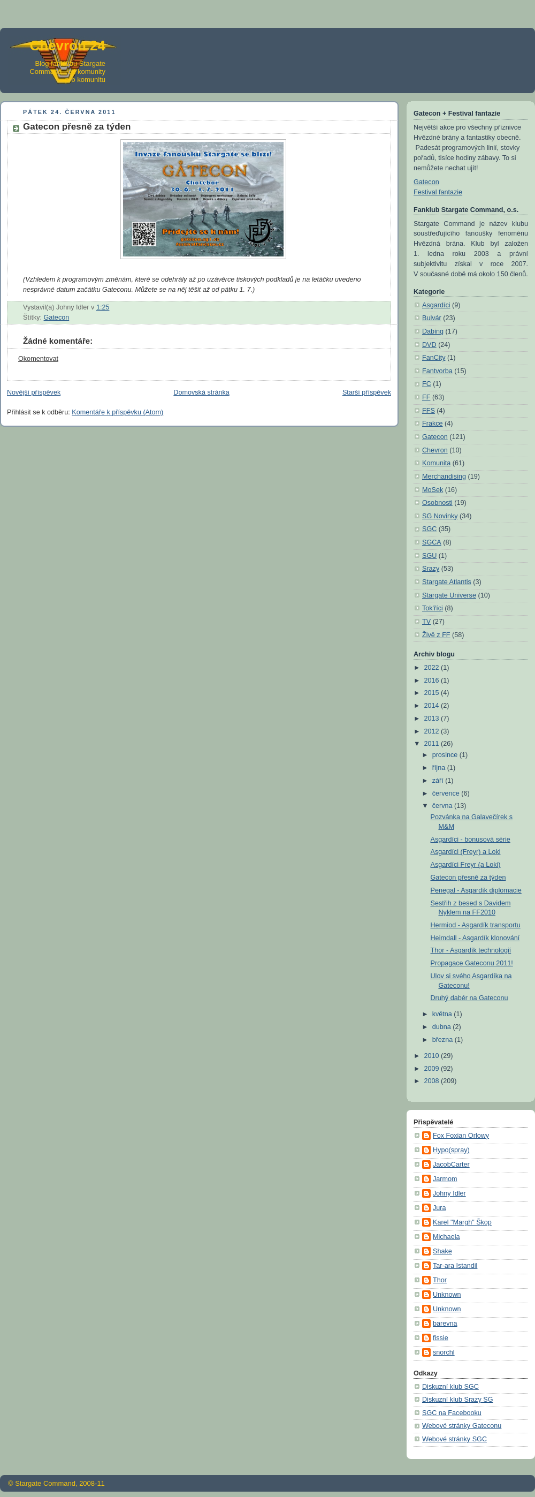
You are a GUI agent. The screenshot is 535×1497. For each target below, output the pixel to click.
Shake (442, 1251)
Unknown (447, 1294)
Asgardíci (436, 305)
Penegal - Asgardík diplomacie (476, 890)
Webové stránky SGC (454, 1439)
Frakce (432, 423)
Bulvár (431, 318)
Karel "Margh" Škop (462, 1222)
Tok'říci (432, 608)
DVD (429, 345)
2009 (432, 1068)
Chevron (435, 450)
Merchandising (444, 476)
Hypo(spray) (451, 1150)
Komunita (436, 463)
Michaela (446, 1237)
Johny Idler (449, 1193)
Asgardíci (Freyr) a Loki (466, 852)
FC (426, 384)
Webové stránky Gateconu (461, 1426)
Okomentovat (38, 358)
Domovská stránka (201, 392)
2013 (432, 718)
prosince (446, 755)
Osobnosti (437, 502)
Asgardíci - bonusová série (470, 839)
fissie (440, 1338)
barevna (445, 1323)
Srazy (430, 568)
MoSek (432, 490)
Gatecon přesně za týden (468, 877)
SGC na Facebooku (452, 1413)
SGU (429, 556)
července (447, 793)
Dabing (433, 331)
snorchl (444, 1352)
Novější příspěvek (33, 392)
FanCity (433, 357)
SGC (429, 529)
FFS (428, 410)
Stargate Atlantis (446, 582)
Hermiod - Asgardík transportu (476, 925)
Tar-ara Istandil (455, 1265)
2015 (432, 693)
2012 (432, 731)
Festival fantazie (438, 192)
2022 (432, 667)
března (443, 1040)
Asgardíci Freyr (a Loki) (466, 864)
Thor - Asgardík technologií (471, 950)
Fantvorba (437, 371)
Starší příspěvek (366, 392)
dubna (442, 1027)
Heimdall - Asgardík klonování (475, 938)
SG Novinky (440, 516)
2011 (432, 743)
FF (426, 397)
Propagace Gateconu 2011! (472, 963)
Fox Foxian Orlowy (461, 1135)
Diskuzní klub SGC (450, 1386)
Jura (439, 1208)
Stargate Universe (449, 595)
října (439, 768)
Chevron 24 (67, 45)
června (443, 806)
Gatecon (57, 317)
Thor (440, 1280)
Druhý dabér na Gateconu (469, 998)
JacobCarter (451, 1164)
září (439, 780)
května (443, 1014)
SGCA (431, 542)
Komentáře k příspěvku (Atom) (117, 412)
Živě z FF (436, 635)
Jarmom (445, 1179)
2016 (432, 680)
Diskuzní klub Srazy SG (457, 1399)
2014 (432, 705)
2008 (432, 1081)
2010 (432, 1056)
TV (426, 621)
